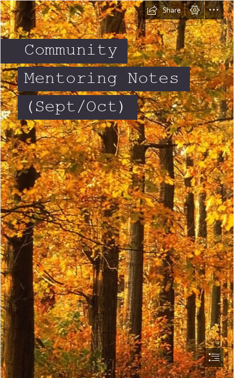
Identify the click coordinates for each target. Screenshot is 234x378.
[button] (164, 10)
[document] (117, 189)
